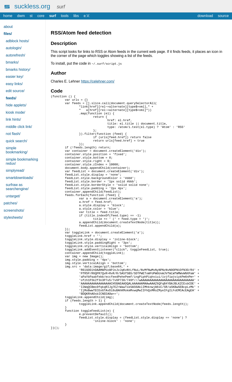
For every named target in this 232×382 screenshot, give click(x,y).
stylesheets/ (13, 217)
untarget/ (13, 196)
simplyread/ (15, 170)
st (31, 16)
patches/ (10, 203)
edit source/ (15, 91)
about (8, 27)
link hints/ (13, 119)
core (40, 16)
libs (76, 16)
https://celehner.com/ (97, 81)
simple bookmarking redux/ (22, 161)
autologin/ (14, 48)
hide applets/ (16, 105)
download (205, 16)
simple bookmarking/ (17, 150)
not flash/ (13, 134)
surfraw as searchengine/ (17, 187)
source (223, 16)
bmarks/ (12, 62)
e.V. (87, 16)
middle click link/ (19, 127)
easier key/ (14, 76)
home (7, 16)
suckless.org (32, 6)
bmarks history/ (18, 69)
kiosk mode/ (15, 112)
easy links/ (14, 84)
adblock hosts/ (17, 41)
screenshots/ (14, 210)
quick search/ (16, 141)
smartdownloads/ (19, 178)
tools (65, 16)
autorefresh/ (15, 55)
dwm (21, 16)
